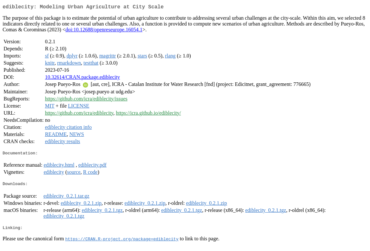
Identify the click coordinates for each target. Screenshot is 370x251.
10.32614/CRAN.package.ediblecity (82, 78)
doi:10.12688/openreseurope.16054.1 (104, 31)
